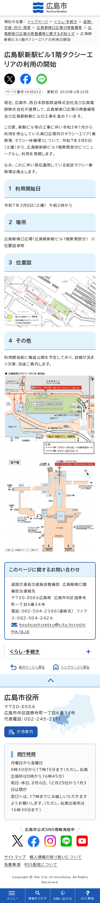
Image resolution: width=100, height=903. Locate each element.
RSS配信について (40, 864)
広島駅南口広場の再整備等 (59, 27)
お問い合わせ (62, 898)
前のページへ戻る (32, 667)
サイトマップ (15, 857)
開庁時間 (26, 754)
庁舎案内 (25, 732)
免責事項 (12, 864)
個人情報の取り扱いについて (56, 857)
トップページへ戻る (75, 667)
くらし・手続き (65, 21)
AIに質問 (87, 898)
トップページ (38, 21)
